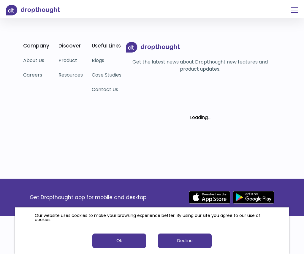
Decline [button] (185, 241)
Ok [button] (119, 241)
